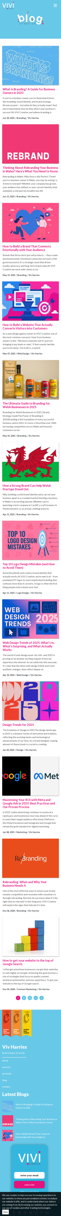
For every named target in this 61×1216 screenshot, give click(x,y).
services (6, 1067)
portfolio (6, 1073)
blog (4, 1080)
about (5, 1060)
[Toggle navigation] (55, 5)
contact (6, 1086)
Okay (5, 1212)
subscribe (29, 1184)
